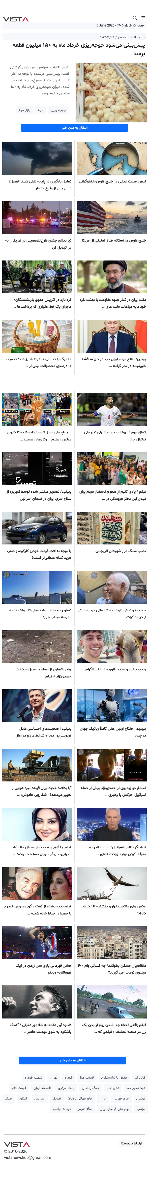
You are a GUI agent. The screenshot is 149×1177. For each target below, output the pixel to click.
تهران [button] (53, 1077)
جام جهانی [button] (121, 1098)
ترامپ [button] (141, 1109)
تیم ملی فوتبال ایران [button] (114, 1109)
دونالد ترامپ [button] (62, 1109)
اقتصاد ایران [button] (42, 1088)
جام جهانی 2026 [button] (80, 1098)
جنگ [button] (8, 1098)
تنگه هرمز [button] (85, 1109)
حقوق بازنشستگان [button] (114, 1077)
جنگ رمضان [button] (91, 1088)
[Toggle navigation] (143, 18)
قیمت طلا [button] (87, 1077)
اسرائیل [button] (39, 1098)
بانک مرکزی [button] (66, 1088)
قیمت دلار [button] (19, 1088)
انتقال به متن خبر (74, 127)
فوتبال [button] (140, 1098)
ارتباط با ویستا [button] (131, 1143)
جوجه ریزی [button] (58, 110)
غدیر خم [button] (113, 1088)
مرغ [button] (40, 110)
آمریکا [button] (57, 1098)
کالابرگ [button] (140, 1077)
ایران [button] (103, 1098)
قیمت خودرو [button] (33, 1077)
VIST (15, 17)
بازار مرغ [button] (24, 110)
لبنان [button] (23, 1098)
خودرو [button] (69, 1077)
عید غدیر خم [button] (136, 1088)
